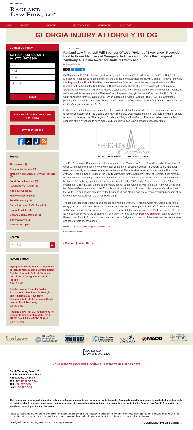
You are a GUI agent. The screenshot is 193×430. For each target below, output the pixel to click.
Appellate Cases (20, 190)
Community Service (22, 167)
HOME (56, 359)
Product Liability (20, 209)
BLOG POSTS (133, 359)
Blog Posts (159, 25)
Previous (69, 243)
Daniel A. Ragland (149, 213)
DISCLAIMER (82, 359)
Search (52, 245)
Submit (32, 97)
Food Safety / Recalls (23, 185)
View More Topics (19, 224)
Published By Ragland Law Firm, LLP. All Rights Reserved (170, 11)
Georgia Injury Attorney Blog (33, 10)
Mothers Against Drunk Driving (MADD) (31, 173)
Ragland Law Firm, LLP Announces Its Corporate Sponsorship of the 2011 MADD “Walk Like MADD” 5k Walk (32, 311)
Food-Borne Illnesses (23, 180)
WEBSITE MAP (116, 359)
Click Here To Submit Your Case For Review (32, 115)
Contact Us (130, 25)
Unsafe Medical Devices (24, 214)
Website (41, 25)
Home (17, 25)
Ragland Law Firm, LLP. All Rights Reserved (55, 419)
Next (89, 243)
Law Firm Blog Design (168, 419)
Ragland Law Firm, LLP (81, 82)
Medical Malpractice (22, 194)
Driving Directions (32, 128)
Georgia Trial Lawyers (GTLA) (99, 227)
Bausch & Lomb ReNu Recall (27, 204)
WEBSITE (67, 359)
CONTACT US (99, 359)
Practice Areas (98, 25)
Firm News (77, 227)
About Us (68, 25)
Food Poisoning (20, 199)
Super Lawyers (19, 219)
